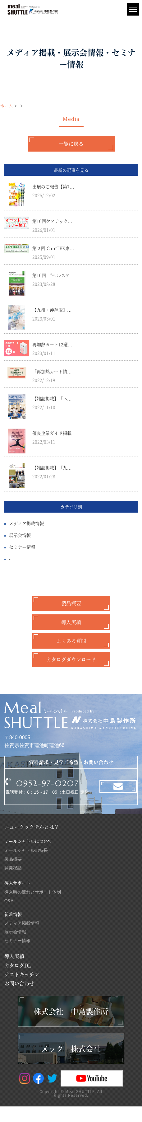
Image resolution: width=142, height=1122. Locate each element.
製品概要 (71, 603)
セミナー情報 (22, 547)
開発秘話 (13, 867)
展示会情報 (20, 535)
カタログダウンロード (71, 659)
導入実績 (71, 622)
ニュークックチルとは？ (31, 826)
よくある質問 (71, 640)
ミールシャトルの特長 (26, 850)
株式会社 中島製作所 (71, 1011)
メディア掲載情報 (26, 523)
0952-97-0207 (47, 783)
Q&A (9, 900)
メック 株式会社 (71, 1048)
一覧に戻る (71, 143)
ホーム (6, 105)
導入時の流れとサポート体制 (32, 892)
